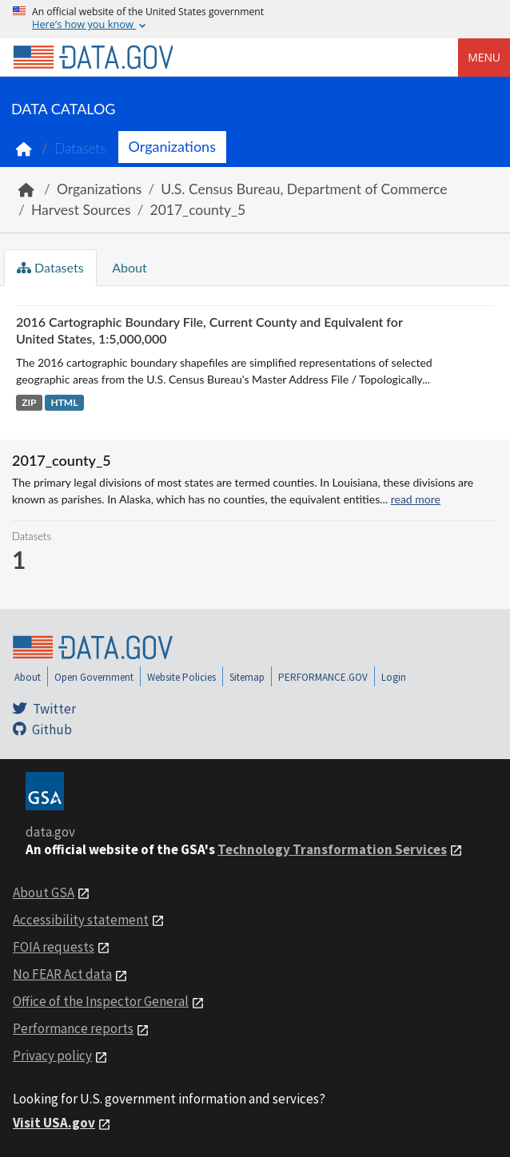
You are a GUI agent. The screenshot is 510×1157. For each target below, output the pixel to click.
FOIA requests (53, 947)
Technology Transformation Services (332, 849)
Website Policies (181, 677)
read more (415, 499)
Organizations (172, 146)
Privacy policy (52, 1055)
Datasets (80, 148)
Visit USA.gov (54, 1122)
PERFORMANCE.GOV (323, 677)
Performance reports (73, 1028)
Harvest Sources (81, 209)
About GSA (43, 892)
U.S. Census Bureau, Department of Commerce (304, 189)
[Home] (93, 57)
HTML (64, 403)
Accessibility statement (81, 919)
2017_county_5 (198, 209)
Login (393, 677)
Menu (484, 57)
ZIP (29, 403)
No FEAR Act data (62, 974)
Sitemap (247, 677)
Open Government (93, 677)
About (128, 267)
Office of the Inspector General (101, 1001)
